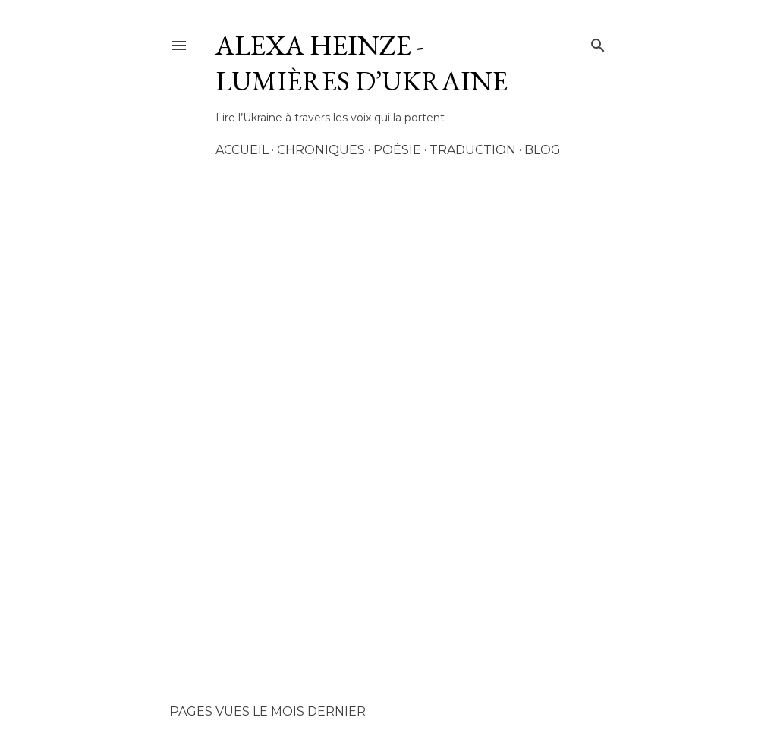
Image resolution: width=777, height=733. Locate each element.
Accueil (242, 150)
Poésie (397, 150)
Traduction (472, 150)
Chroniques (321, 150)
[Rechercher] (598, 42)
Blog (542, 150)
